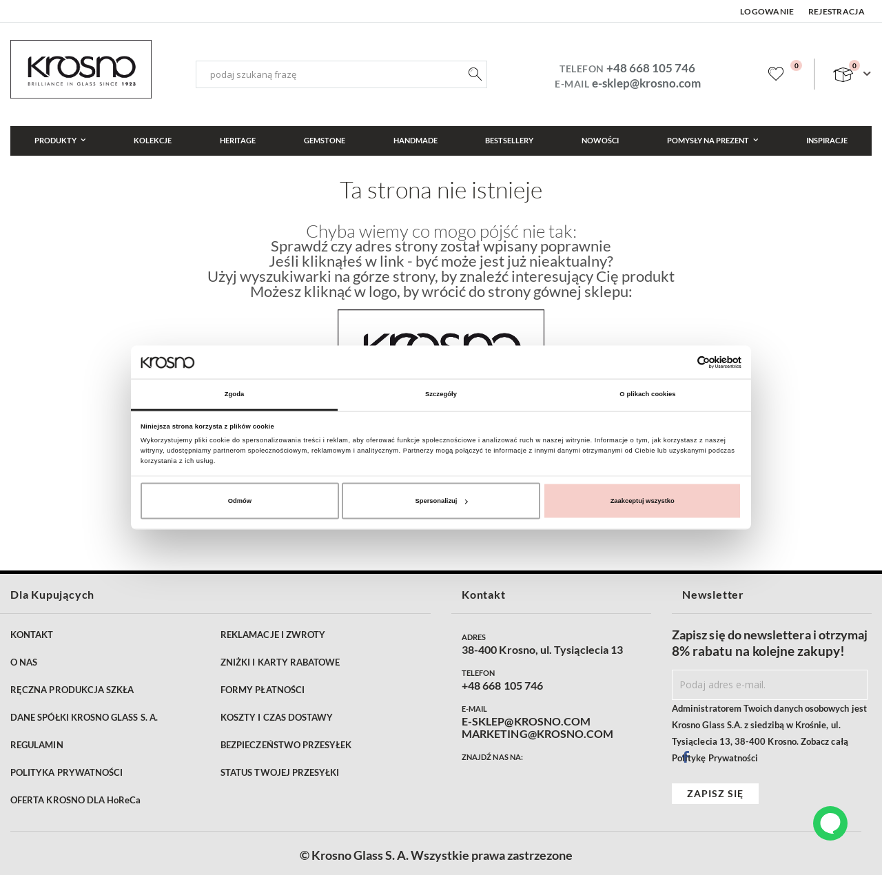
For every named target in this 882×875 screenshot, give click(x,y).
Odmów (240, 500)
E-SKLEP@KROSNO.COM (526, 721)
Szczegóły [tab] (441, 394)
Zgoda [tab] (235, 394)
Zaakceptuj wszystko (643, 500)
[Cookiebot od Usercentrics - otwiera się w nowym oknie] (681, 362)
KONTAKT (31, 634)
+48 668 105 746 (650, 68)
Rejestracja (836, 11)
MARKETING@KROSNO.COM (537, 734)
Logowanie (767, 11)
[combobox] (341, 74)
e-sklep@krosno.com (646, 83)
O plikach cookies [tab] (647, 394)
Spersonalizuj (442, 500)
